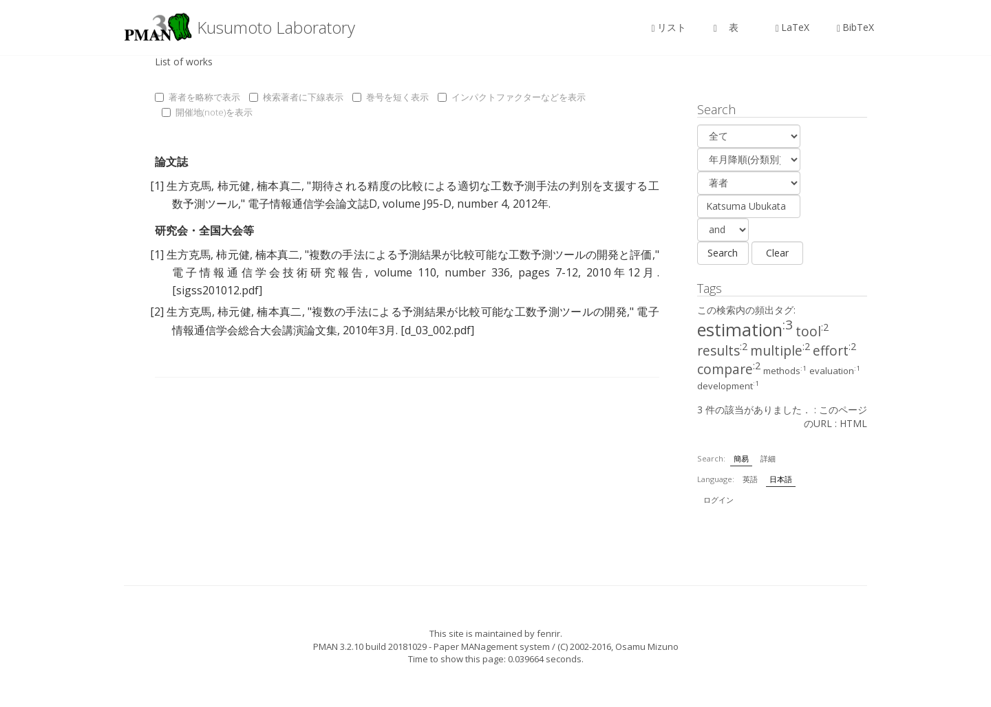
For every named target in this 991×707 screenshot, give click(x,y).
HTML (853, 423)
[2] (157, 311)
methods (785, 371)
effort (834, 351)
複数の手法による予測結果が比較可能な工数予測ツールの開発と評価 (480, 254)
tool (812, 331)
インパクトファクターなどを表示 (512, 97)
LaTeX (792, 27)
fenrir (548, 633)
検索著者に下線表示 (296, 97)
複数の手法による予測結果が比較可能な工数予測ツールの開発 (469, 311)
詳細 (768, 458)
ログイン (718, 499)
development (728, 386)
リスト (669, 27)
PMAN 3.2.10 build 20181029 (370, 646)
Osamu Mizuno (647, 646)
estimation (745, 329)
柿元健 (234, 185)
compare (728, 369)
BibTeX (855, 27)
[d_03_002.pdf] (437, 330)
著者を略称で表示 (197, 97)
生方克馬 (189, 185)
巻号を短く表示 (390, 97)
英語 (750, 479)
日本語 (780, 479)
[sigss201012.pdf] (217, 290)
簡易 (741, 458)
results (722, 351)
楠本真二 (279, 185)
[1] (157, 185)
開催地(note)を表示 (207, 112)
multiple (780, 351)
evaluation (834, 371)
